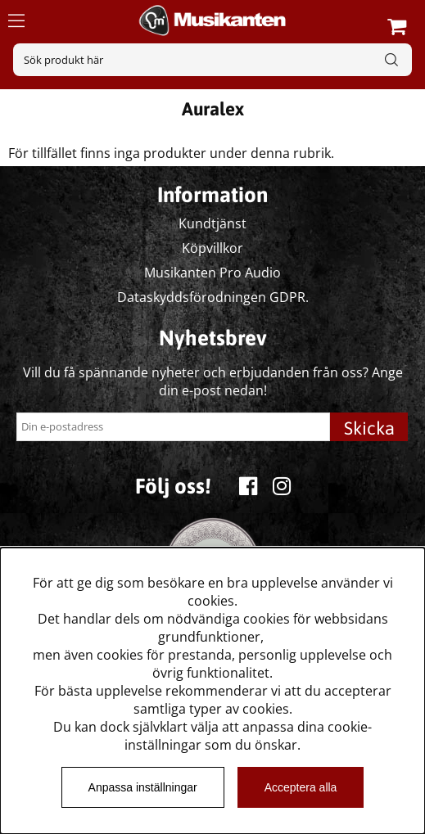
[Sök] (212, 59)
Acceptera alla (300, 787)
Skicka (369, 428)
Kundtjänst (212, 223)
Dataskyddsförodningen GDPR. (213, 297)
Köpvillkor (212, 248)
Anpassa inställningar (142, 787)
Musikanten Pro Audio (212, 273)
